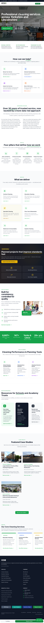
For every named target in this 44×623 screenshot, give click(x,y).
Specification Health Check (6, 596)
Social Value (25, 582)
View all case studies (22, 512)
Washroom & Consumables (6, 580)
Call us (8, 621)
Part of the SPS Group (39, 614)
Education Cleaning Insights (6, 590)
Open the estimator (7, 424)
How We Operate (26, 576)
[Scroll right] (42, 530)
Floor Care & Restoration (6, 578)
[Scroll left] (39, 530)
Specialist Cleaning (5, 576)
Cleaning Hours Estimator (6, 594)
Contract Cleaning (4, 571)
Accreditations (26, 580)
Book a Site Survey (19, 28)
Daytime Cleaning (4, 582)
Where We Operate (26, 578)
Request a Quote (7, 28)
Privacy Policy (39, 612)
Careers (24, 584)
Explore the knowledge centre (22, 425)
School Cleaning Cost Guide (6, 592)
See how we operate (6, 325)
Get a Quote (38, 3)
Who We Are (25, 571)
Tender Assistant (4, 598)
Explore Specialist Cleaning (9, 262)
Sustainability (29, 612)
